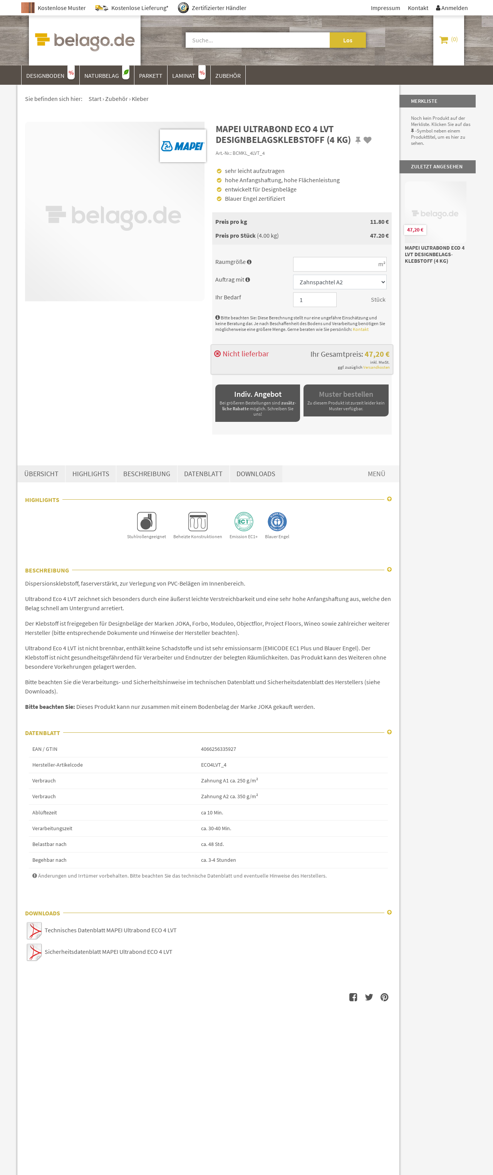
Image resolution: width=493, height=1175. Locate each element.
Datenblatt (203, 474)
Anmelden (452, 8)
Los (347, 40)
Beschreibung (146, 474)
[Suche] (249, 40)
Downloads (255, 474)
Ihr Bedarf (228, 297)
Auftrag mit (232, 279)
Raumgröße (233, 261)
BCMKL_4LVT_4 (249, 153)
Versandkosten (376, 367)
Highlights (90, 474)
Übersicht (41, 474)
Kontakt (361, 329)
